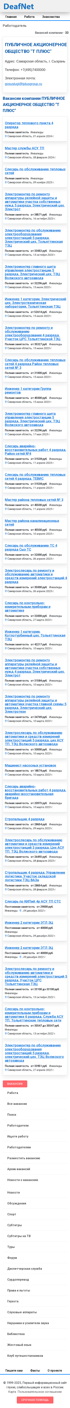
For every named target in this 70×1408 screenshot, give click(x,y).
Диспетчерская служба (24, 1268)
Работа (29, 17)
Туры (11, 1247)
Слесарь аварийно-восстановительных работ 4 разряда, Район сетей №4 (35, 450)
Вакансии (15, 1083)
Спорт (11, 1214)
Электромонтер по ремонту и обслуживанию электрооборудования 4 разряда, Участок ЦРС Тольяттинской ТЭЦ (32, 333)
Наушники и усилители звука (28, 1323)
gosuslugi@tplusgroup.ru (23, 84)
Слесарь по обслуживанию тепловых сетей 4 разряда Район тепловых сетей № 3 (35, 363)
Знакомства (51, 17)
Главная (11, 17)
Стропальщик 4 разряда (24, 819)
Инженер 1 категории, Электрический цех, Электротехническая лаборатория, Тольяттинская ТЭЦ (35, 302)
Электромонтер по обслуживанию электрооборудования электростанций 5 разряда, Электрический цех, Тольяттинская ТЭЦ (34, 238)
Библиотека (16, 1334)
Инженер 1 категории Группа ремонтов (28, 390)
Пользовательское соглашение (40, 1392)
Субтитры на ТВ (19, 1236)
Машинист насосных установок (30, 765)
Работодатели (18, 1125)
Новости (13, 1192)
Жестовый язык (19, 1345)
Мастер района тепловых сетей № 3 (34, 500)
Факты (35, 1370)
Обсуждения (16, 1203)
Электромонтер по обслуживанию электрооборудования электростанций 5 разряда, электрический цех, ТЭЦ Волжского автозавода (34, 1052)
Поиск (11, 1114)
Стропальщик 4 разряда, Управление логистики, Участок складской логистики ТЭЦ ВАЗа (35, 876)
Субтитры (14, 1225)
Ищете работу (17, 1136)
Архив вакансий (18, 1169)
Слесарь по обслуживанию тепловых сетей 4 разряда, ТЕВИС (35, 476)
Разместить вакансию (23, 1158)
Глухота (12, 1301)
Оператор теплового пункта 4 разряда (29, 125)
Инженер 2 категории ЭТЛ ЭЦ (29, 923)
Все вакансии (17, 1104)
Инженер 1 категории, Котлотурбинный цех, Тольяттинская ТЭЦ (35, 635)
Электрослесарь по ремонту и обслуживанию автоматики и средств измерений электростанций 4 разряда (36, 576)
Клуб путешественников (25, 1356)
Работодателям (19, 1147)
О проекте (55, 1370)
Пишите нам (14, 1370)
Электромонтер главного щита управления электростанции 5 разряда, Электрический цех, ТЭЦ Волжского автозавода (32, 272)
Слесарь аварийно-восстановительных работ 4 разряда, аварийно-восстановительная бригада (35, 792)
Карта (12, 1392)
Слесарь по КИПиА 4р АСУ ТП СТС (33, 901)
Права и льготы (18, 1290)
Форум (12, 1258)
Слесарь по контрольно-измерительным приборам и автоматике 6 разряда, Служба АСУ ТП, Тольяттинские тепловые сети (34, 1014)
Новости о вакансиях (22, 1180)
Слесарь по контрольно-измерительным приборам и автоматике (27, 606)
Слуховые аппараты (22, 1312)
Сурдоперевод (18, 1279)
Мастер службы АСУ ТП (24, 148)
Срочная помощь (35, 1399)
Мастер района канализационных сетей (32, 522)
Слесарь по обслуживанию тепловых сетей (35, 171)
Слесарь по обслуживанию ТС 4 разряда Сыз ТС (31, 547)
